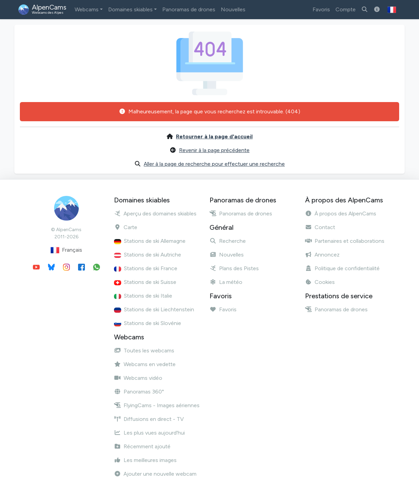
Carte (125, 227)
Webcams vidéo (138, 378)
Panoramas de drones (188, 9)
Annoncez (322, 254)
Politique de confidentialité (342, 268)
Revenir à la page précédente (214, 150)
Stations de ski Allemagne (150, 241)
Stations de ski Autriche (147, 254)
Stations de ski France (145, 268)
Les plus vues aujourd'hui (149, 432)
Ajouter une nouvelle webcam (155, 474)
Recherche (228, 241)
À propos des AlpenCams (340, 213)
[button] (392, 9)
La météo (226, 282)
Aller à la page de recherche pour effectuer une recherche (214, 164)
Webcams (87, 9)
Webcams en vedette (145, 364)
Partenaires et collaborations (344, 241)
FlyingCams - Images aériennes (157, 405)
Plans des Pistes (234, 268)
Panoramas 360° (139, 391)
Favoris (321, 9)
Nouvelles (233, 9)
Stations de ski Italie (143, 295)
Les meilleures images (145, 460)
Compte (345, 9)
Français (66, 250)
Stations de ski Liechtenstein (154, 309)
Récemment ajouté (142, 446)
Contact (320, 227)
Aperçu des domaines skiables (155, 213)
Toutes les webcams (144, 350)
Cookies (320, 282)
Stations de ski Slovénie (147, 323)
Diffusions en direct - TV (149, 419)
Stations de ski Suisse (145, 282)
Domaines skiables (130, 9)
